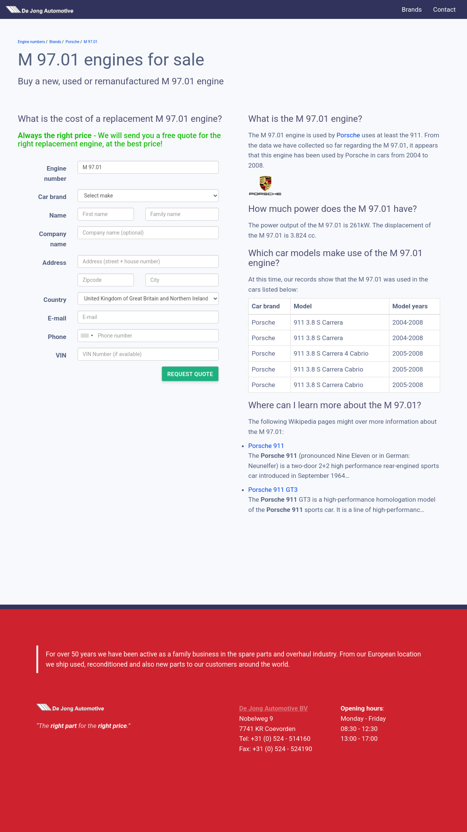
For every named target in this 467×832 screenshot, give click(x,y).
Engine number (55, 173)
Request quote (190, 374)
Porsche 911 (266, 445)
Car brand (52, 197)
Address (54, 262)
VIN (61, 355)
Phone (57, 337)
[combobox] (86, 336)
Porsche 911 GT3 (273, 489)
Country (55, 299)
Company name (52, 239)
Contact (444, 9)
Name (57, 215)
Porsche (348, 135)
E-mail (57, 318)
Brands (412, 9)
